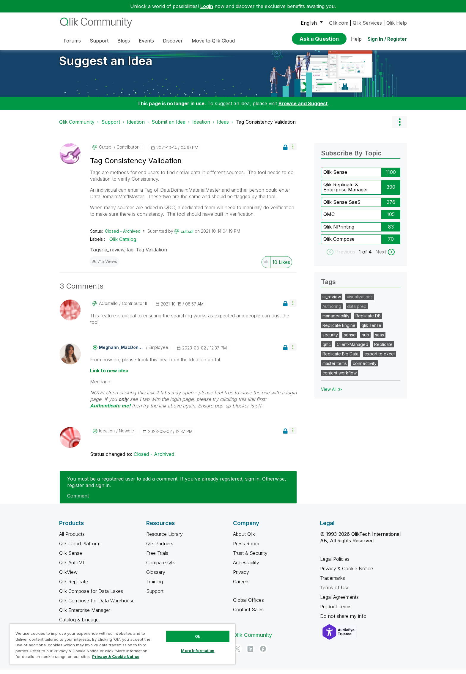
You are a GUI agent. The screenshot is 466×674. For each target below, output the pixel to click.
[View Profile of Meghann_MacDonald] (121, 352)
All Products (72, 538)
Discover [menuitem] (173, 41)
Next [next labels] (380, 256)
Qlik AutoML (72, 567)
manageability (336, 320)
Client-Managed (352, 348)
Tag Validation (151, 254)
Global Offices (248, 604)
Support (110, 126)
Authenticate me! (110, 410)
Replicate (383, 348)
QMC (329, 219)
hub (365, 339)
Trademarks (332, 582)
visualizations (360, 301)
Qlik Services (367, 23)
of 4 (367, 256)
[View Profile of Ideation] (107, 435)
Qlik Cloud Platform (79, 548)
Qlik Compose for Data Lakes (91, 596)
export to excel (379, 358)
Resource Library (164, 538)
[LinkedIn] (250, 653)
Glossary (155, 576)
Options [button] (399, 126)
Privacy (241, 576)
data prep (356, 310)
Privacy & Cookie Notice (346, 573)
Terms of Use (335, 592)
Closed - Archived (123, 235)
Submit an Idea (168, 126)
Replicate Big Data (340, 358)
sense (350, 339)
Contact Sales (248, 614)
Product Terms (336, 611)
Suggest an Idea (105, 65)
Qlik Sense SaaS (341, 207)
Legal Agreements (339, 601)
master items (334, 367)
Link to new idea (109, 375)
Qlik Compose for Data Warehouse (97, 605)
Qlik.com (338, 23)
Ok (197, 636)
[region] (122, 644)
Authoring (331, 310)
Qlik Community (77, 126)
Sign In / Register (387, 39)
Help (356, 39)
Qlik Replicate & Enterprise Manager (345, 191)
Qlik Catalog (122, 244)
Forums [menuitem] (72, 41)
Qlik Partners (159, 548)
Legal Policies (335, 563)
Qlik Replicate (73, 586)
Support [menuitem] (99, 41)
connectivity (365, 367)
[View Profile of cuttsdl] (105, 151)
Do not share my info (344, 620)
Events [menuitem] (146, 41)
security (330, 339)
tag (130, 254)
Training (154, 586)
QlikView (68, 576)
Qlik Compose (339, 243)
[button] (293, 151)
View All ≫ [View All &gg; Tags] (331, 393)
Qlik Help (396, 23)
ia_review (114, 254)
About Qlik (244, 538)
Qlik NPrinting (338, 231)
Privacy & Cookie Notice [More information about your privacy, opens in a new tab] (115, 656)
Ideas (223, 126)
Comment (78, 500)
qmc (326, 348)
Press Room (246, 548)
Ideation (136, 126)
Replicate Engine (338, 329)
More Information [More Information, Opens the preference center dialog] (197, 650)
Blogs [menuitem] (123, 41)
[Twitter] (237, 653)
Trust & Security (250, 557)
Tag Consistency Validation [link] (266, 126)
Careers (241, 586)
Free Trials (157, 557)
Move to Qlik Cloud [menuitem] (213, 41)
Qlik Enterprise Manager (84, 615)
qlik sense (371, 329)
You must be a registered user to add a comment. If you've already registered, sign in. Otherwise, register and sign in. (176, 486)
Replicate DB (368, 320)
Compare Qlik (160, 567)
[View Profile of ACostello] (108, 308)
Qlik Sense (335, 176)
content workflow (339, 377)
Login (206, 6)
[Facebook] (263, 653)
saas (379, 339)
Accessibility (246, 567)
